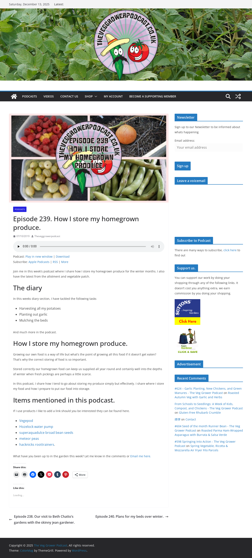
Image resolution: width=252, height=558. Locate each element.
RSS (55, 262)
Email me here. (140, 456)
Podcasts (29, 96)
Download (63, 256)
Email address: (185, 140)
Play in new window (39, 256)
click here (230, 250)
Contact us (69, 96)
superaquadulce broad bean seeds (46, 432)
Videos (49, 96)
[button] (95, 96)
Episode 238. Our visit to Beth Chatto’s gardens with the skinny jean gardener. (42, 519)
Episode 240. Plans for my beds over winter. (131, 516)
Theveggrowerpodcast (47, 236)
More (64, 262)
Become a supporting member (152, 96)
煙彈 (177, 419)
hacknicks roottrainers (36, 444)
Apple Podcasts (39, 262)
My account (113, 96)
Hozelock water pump (36, 426)
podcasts (20, 209)
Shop (89, 96)
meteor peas (29, 438)
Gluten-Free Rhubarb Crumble (200, 412)
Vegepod (26, 420)
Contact (191, 419)
